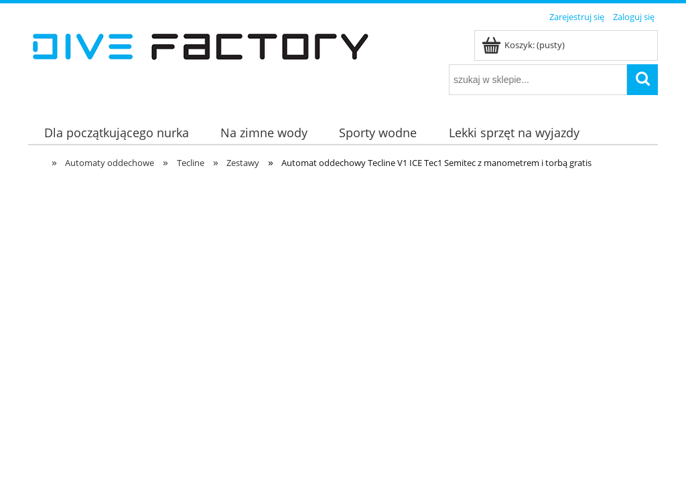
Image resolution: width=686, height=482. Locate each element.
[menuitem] (116, 133)
